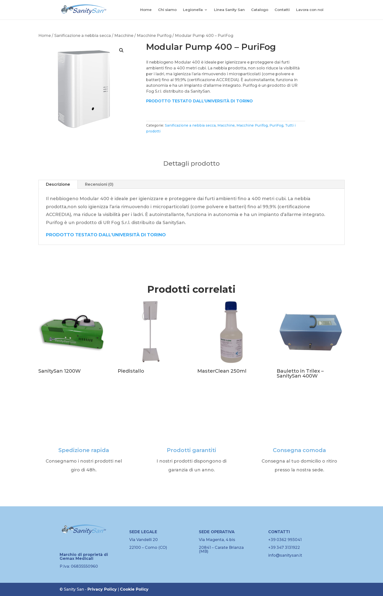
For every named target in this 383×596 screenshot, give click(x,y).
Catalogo (259, 10)
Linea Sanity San (229, 10)
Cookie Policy (134, 589)
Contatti (282, 10)
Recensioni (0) (99, 184)
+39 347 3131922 (284, 547)
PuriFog (276, 125)
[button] (121, 50)
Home (146, 10)
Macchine (123, 35)
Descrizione (58, 184)
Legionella (193, 10)
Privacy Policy (102, 589)
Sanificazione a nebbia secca (82, 35)
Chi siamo (167, 10)
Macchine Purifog (154, 35)
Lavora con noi (309, 10)
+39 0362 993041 (285, 539)
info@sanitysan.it (285, 555)
